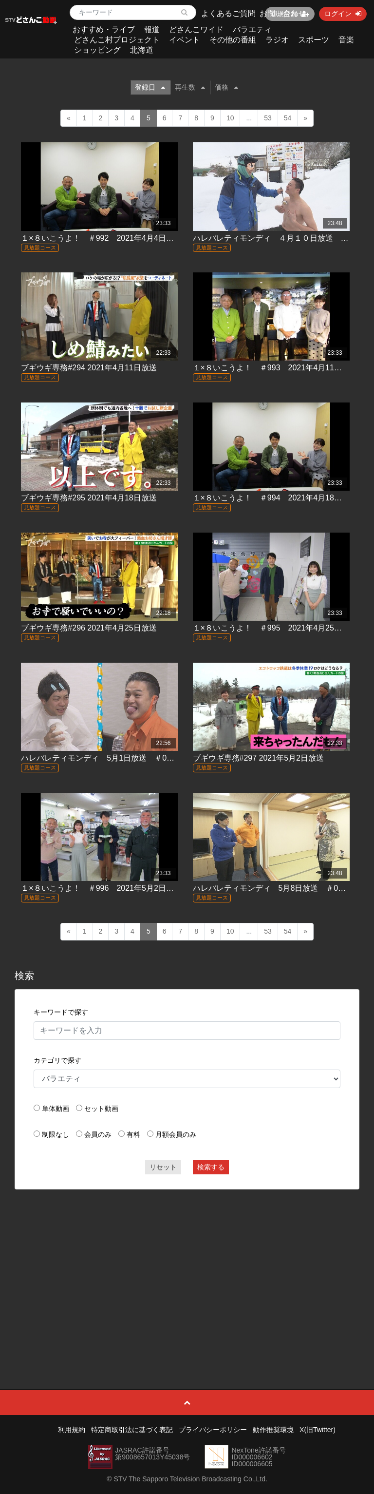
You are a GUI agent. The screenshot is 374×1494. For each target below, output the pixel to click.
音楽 (346, 40)
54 (288, 118)
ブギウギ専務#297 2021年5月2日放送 (258, 758)
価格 (226, 87)
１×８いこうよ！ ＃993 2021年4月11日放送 (275, 368)
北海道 (141, 50)
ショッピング (97, 50)
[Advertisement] (187, 1267)
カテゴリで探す (57, 1060)
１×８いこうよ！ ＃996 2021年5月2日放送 (101, 888)
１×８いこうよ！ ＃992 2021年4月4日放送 (101, 238)
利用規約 (71, 1430)
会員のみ (98, 1134)
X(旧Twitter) (317, 1430)
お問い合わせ (283, 13)
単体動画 (55, 1108)
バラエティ (252, 29)
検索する (210, 1167)
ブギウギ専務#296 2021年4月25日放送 (88, 628)
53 (268, 118)
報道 (152, 29)
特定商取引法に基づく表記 (132, 1430)
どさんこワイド (196, 29)
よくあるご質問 (228, 13)
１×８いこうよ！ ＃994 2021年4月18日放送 (275, 498)
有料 (133, 1134)
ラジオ (277, 40)
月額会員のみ (175, 1134)
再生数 (190, 87)
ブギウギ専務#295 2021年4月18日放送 (88, 498)
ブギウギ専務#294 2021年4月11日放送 (88, 368)
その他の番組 (232, 40)
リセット (163, 1167)
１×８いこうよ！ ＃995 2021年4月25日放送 (275, 628)
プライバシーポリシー (213, 1430)
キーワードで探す (61, 1012)
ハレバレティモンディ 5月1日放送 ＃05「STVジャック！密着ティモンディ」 (162, 758)
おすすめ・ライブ (104, 29)
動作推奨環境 (273, 1430)
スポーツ (313, 40)
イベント (184, 40)
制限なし (55, 1134)
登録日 (150, 87)
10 (230, 118)
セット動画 (101, 1108)
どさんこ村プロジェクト (117, 40)
